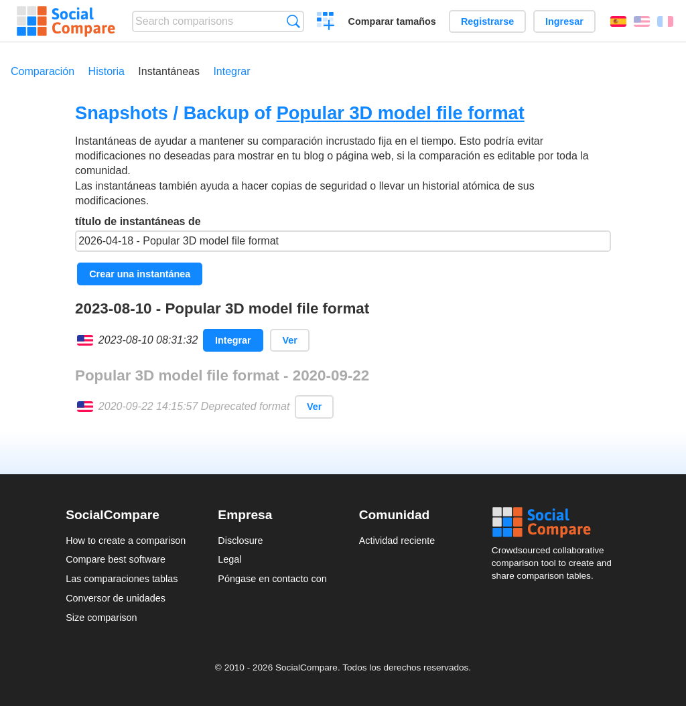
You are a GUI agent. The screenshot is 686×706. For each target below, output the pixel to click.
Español (618, 21)
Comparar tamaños (392, 21)
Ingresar (564, 21)
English (642, 21)
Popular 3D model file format (401, 112)
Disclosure (240, 540)
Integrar (231, 71)
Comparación (42, 71)
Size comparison (101, 617)
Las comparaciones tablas (122, 578)
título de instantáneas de (343, 234)
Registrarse (487, 21)
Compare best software (115, 559)
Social (556, 522)
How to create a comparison (126, 540)
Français (665, 21)
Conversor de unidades (115, 598)
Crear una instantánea (139, 274)
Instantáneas (169, 71)
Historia (106, 71)
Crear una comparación (326, 22)
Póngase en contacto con (272, 578)
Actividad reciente (397, 540)
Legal (229, 559)
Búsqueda (293, 21)
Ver (289, 340)
